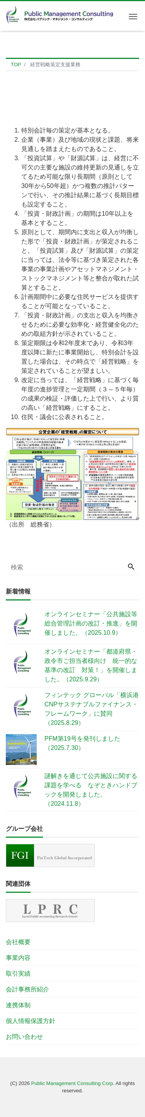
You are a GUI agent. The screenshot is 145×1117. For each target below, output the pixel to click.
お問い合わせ (24, 1036)
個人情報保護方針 (30, 1021)
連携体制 (18, 1005)
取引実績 (18, 973)
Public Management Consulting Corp (72, 1083)
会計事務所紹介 (27, 989)
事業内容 (18, 957)
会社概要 (18, 942)
